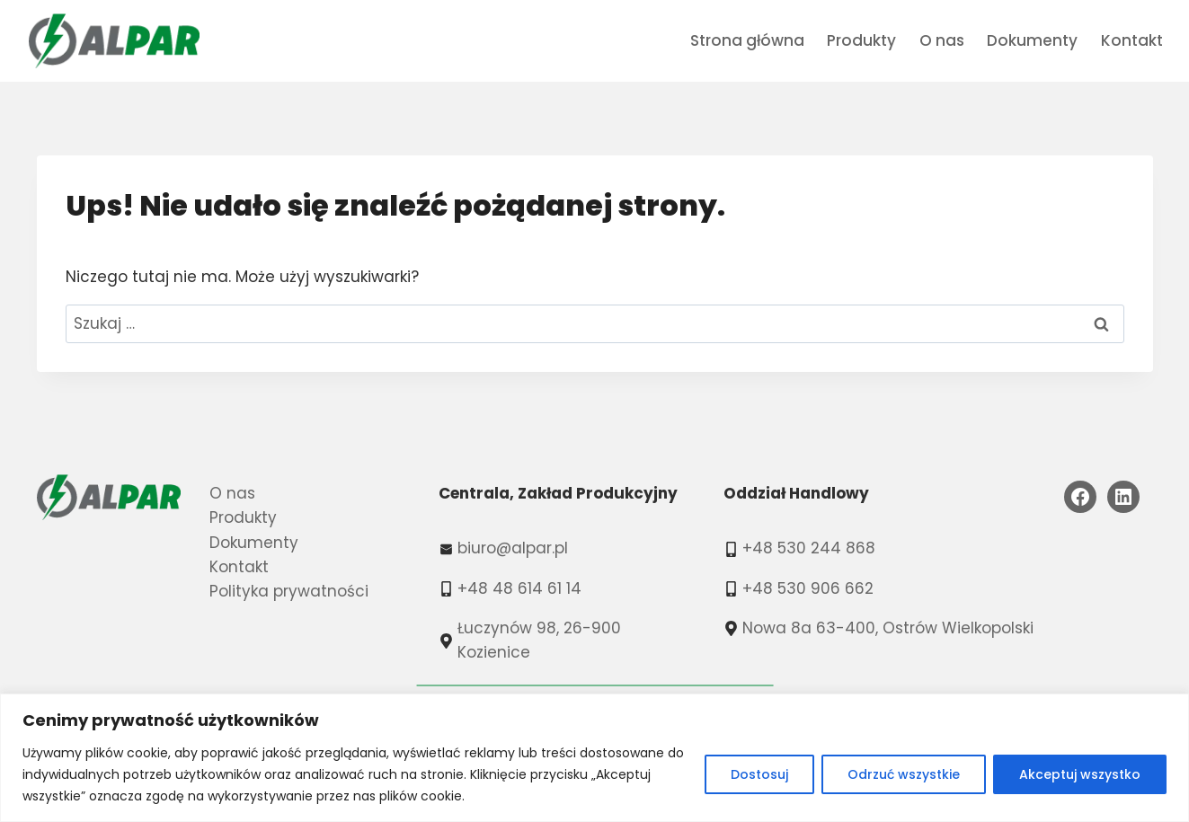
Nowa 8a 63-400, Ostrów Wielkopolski (888, 628)
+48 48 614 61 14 (519, 588)
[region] (594, 758)
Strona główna (747, 40)
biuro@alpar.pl (512, 548)
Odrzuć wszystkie (903, 774)
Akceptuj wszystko (1079, 774)
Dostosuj (759, 774)
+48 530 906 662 (808, 588)
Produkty (861, 40)
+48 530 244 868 (808, 548)
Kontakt (1132, 40)
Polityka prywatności (288, 591)
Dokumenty (1032, 40)
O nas (941, 40)
